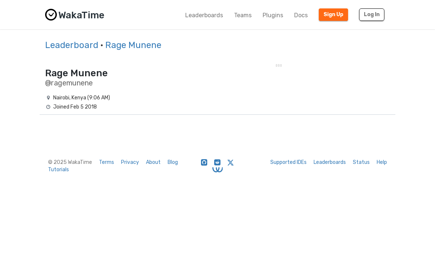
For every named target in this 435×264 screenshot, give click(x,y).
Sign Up (333, 14)
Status (361, 162)
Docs (301, 15)
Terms (106, 162)
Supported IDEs (288, 162)
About (153, 162)
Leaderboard (71, 45)
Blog (173, 162)
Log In (372, 14)
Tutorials (58, 169)
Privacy (130, 162)
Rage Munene (133, 45)
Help (382, 162)
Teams (243, 15)
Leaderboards (204, 15)
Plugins (273, 15)
